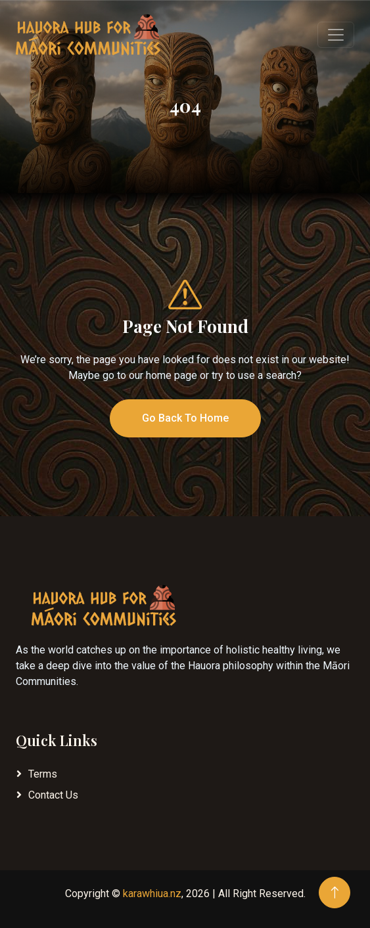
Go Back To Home (185, 418)
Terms (42, 774)
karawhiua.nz (152, 893)
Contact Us (53, 795)
